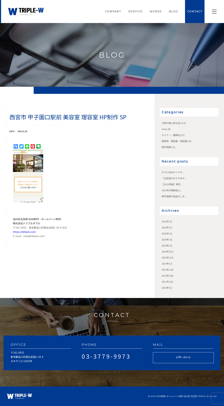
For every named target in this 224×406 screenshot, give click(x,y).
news (164, 129)
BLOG (173, 11)
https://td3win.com (24, 232)
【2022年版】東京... (172, 184)
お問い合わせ (183, 357)
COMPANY (113, 11)
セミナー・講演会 (171, 135)
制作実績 (166, 147)
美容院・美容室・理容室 (174, 141)
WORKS (156, 11)
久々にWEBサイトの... (173, 172)
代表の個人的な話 (171, 123)
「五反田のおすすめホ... (174, 178)
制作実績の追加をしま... (174, 196)
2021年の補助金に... (172, 190)
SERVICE (135, 11)
